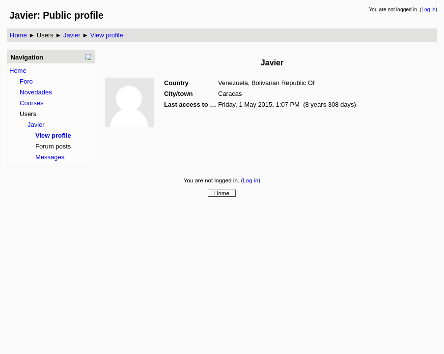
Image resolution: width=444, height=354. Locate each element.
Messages (49, 157)
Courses (31, 103)
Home (18, 35)
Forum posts (53, 146)
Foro (26, 81)
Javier (72, 35)
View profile (106, 35)
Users (45, 35)
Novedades (36, 92)
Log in (428, 9)
